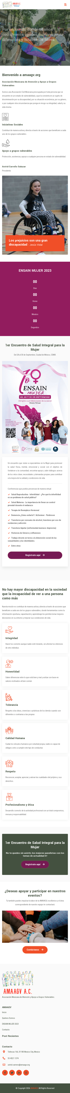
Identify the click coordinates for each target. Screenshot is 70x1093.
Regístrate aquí (35, 555)
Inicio (4, 1012)
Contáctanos (35, 949)
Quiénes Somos (8, 1018)
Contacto (6, 1030)
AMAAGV (34, 1088)
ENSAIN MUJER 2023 (10, 1024)
